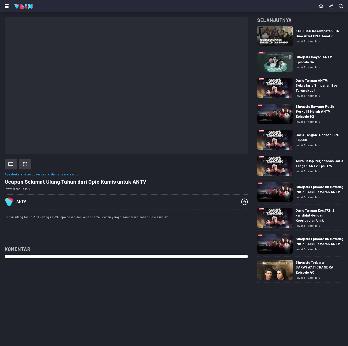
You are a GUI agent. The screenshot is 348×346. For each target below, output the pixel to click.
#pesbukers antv (36, 174)
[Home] (24, 6)
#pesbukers (13, 174)
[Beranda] (321, 6)
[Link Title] (300, 37)
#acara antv (70, 174)
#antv (55, 174)
